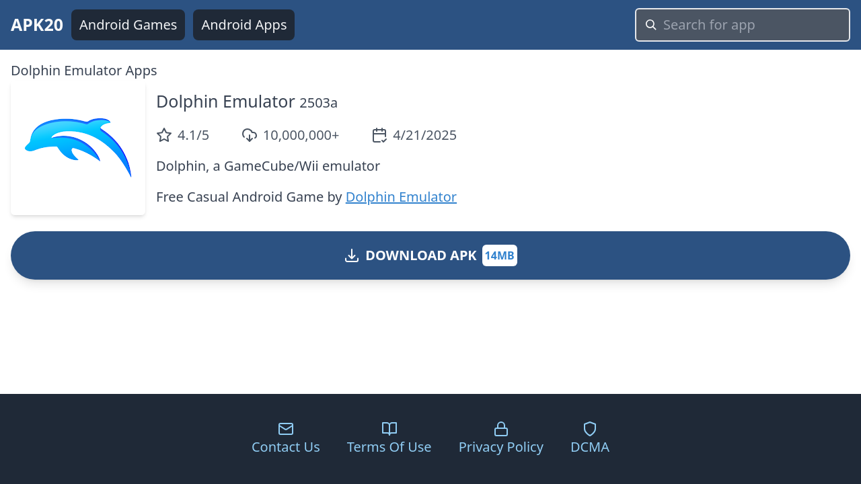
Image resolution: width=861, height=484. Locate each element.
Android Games (128, 24)
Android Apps (244, 24)
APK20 (37, 24)
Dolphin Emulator (225, 100)
